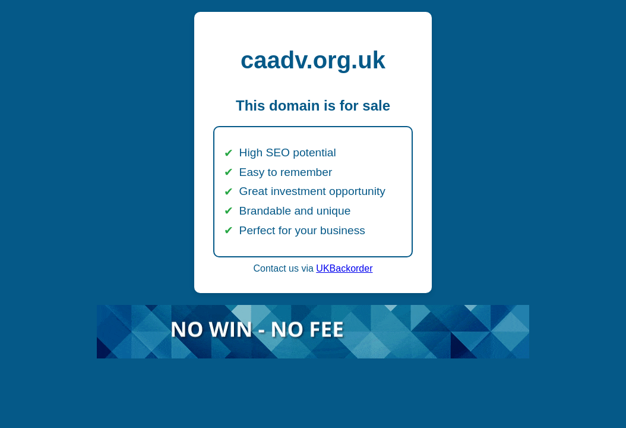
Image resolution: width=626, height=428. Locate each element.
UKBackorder (344, 268)
